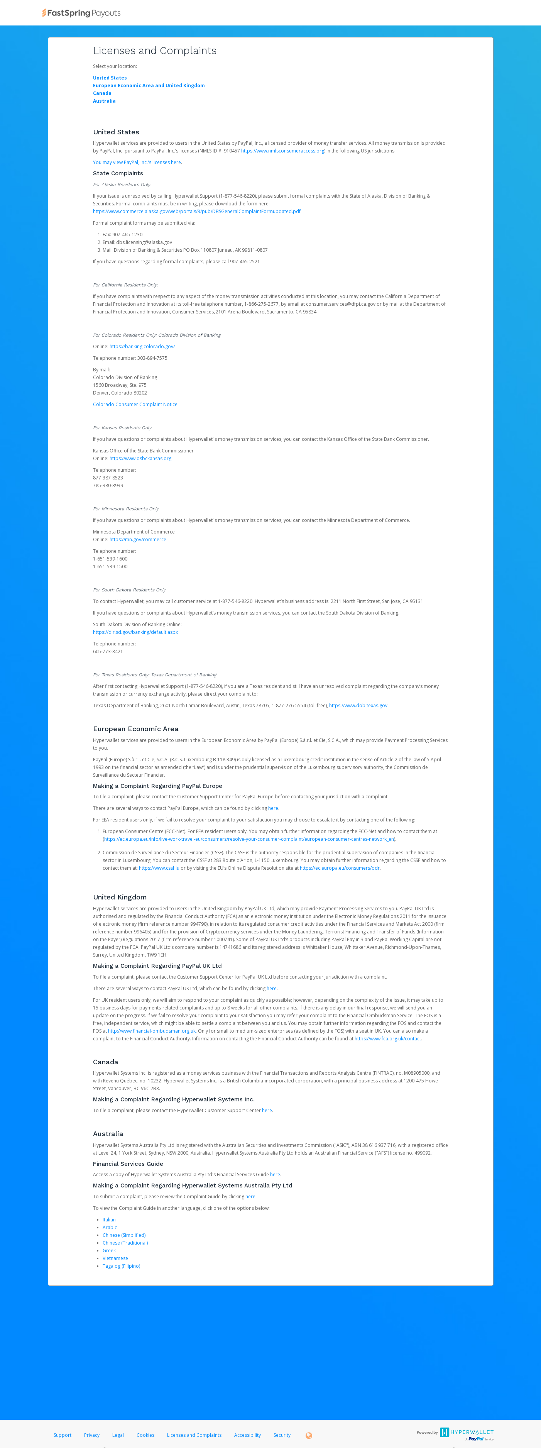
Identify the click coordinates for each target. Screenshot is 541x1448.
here (273, 808)
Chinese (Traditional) (125, 1243)
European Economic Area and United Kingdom (149, 85)
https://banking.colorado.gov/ (142, 346)
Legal (118, 1435)
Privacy (92, 1435)
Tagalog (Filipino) (121, 1266)
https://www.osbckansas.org (140, 458)
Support (62, 1435)
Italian (109, 1219)
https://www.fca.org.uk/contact (388, 1038)
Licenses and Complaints (195, 1435)
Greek (109, 1250)
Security (282, 1435)
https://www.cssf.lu (159, 868)
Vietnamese (115, 1258)
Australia (104, 101)
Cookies (145, 1435)
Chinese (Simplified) (124, 1235)
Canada (102, 93)
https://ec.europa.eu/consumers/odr (340, 868)
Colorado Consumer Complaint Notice (135, 404)
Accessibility (247, 1435)
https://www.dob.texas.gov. (359, 705)
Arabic (110, 1227)
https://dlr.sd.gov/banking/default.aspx (135, 632)
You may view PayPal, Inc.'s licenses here (137, 162)
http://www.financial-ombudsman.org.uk (152, 1031)
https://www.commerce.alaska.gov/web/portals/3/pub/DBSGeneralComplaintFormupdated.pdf (197, 211)
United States (110, 78)
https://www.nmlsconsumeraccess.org (282, 150)
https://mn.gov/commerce (138, 539)
